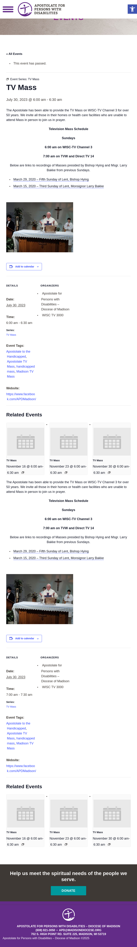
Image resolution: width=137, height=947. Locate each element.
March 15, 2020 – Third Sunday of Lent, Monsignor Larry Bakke (58, 186)
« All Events (14, 53)
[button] (132, 9)
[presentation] (25, 442)
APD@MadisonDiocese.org (80, 930)
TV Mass (11, 334)
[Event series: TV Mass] (23, 472)
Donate (68, 890)
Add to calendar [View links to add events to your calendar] (24, 266)
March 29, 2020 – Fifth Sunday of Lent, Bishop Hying (51, 179)
